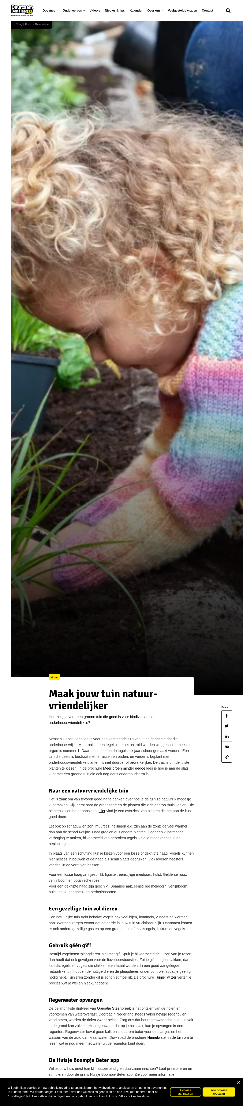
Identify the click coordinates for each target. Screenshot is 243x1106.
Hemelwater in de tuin (165, 1038)
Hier (102, 811)
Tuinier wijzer (165, 977)
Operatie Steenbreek (114, 1008)
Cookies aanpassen (185, 1095)
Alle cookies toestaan (219, 1095)
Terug (18, 24)
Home (28, 24)
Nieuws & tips (42, 24)
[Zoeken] (228, 10)
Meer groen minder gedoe (124, 768)
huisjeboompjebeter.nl (66, 1080)
